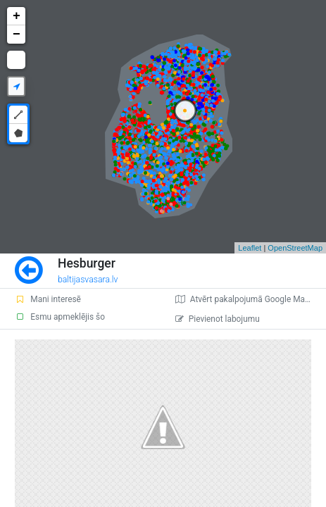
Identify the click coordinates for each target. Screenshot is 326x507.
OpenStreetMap (295, 248)
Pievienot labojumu (217, 319)
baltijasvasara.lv (88, 279)
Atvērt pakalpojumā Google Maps (244, 299)
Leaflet (249, 248)
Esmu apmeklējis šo (60, 317)
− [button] (16, 34)
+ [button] (16, 16)
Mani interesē (48, 299)
